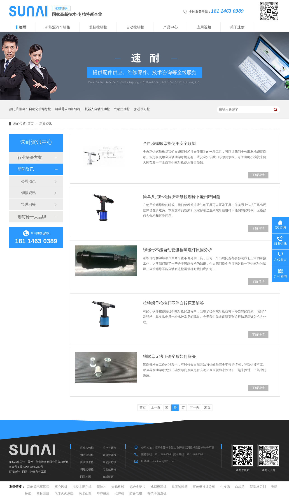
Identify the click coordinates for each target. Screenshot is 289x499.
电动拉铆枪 (109, 469)
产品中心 (170, 27)
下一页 (194, 407)
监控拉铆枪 (98, 27)
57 (183, 407)
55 (166, 407)
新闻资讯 (45, 123)
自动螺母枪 (87, 462)
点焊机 (119, 493)
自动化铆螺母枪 (40, 109)
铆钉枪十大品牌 (32, 217)
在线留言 (108, 476)
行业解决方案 (30, 157)
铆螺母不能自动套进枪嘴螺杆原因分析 (177, 250)
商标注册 (43, 493)
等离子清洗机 (156, 493)
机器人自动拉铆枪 (97, 109)
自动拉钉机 (109, 462)
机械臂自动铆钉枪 (67, 109)
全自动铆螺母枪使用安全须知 (169, 143)
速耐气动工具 (38, 471)
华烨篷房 (103, 493)
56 (175, 407)
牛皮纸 (225, 486)
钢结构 (101, 486)
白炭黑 (240, 486)
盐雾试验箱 (180, 486)
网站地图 (85, 476)
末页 (207, 407)
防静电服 (135, 493)
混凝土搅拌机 (81, 486)
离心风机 (61, 486)
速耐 (22, 27)
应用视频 (204, 27)
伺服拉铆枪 (87, 469)
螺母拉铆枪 (109, 455)
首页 (31, 123)
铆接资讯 (28, 193)
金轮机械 (118, 486)
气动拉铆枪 (122, 109)
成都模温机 (158, 486)
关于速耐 (237, 27)
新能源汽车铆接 (57, 27)
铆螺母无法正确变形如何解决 (169, 356)
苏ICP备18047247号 (31, 466)
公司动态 (28, 181)
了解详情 (258, 175)
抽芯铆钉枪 (142, 109)
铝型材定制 (258, 486)
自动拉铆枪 (135, 27)
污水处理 (85, 493)
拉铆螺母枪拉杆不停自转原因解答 (173, 303)
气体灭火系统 (63, 493)
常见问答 (28, 204)
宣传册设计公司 (204, 486)
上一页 (155, 407)
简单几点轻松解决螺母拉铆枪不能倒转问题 (181, 196)
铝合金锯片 (137, 486)
